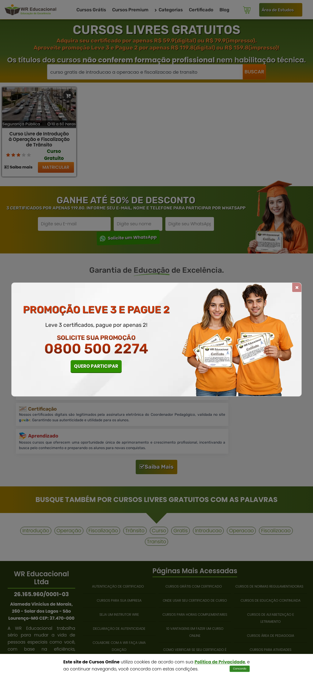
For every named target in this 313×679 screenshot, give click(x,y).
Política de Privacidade (220, 662)
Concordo (239, 668)
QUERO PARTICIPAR (96, 366)
